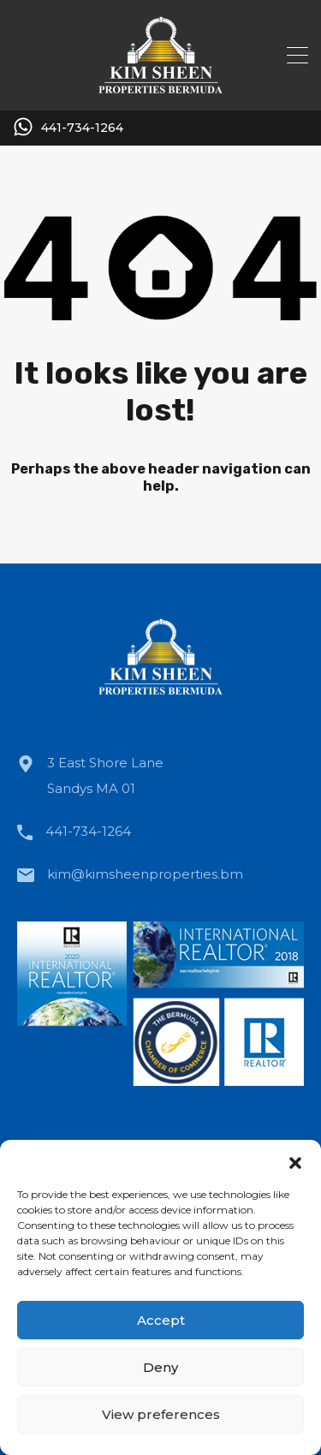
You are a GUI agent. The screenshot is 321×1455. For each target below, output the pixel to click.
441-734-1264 (82, 128)
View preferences (161, 1414)
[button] (295, 1161)
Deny (160, 1367)
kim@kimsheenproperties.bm (145, 874)
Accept (161, 1320)
